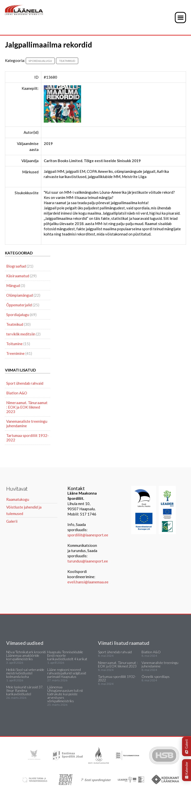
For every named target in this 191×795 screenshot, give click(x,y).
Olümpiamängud (19, 295)
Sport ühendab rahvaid (24, 383)
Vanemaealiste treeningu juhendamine (26, 423)
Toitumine (14, 343)
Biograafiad (16, 266)
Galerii (187, 746)
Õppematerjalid (19, 305)
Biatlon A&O (16, 393)
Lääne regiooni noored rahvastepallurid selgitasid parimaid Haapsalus (66, 673)
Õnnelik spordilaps (156, 676)
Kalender (187, 770)
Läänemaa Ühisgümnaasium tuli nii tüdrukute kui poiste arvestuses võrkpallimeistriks (65, 694)
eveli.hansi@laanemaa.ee (87, 582)
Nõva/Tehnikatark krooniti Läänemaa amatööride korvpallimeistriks (26, 655)
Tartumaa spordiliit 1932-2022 (27, 437)
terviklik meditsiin (20, 334)
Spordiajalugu (40, 60)
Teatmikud (67, 60)
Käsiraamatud (17, 276)
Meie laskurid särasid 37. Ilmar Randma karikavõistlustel (24, 690)
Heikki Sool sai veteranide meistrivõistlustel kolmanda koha (25, 673)
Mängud (13, 285)
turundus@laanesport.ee (88, 561)
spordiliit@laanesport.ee (87, 535)
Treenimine (15, 353)
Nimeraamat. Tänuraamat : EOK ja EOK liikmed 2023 (27, 407)
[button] (180, 17)
